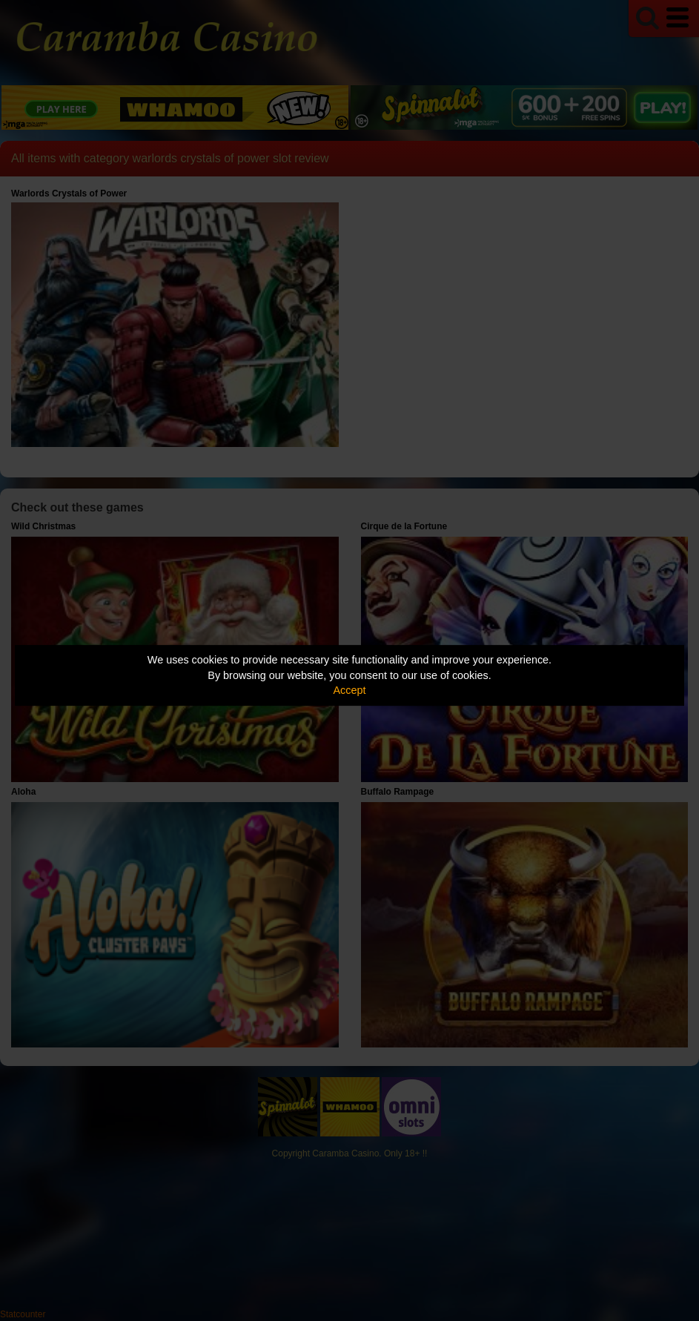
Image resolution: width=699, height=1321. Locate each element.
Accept (350, 690)
